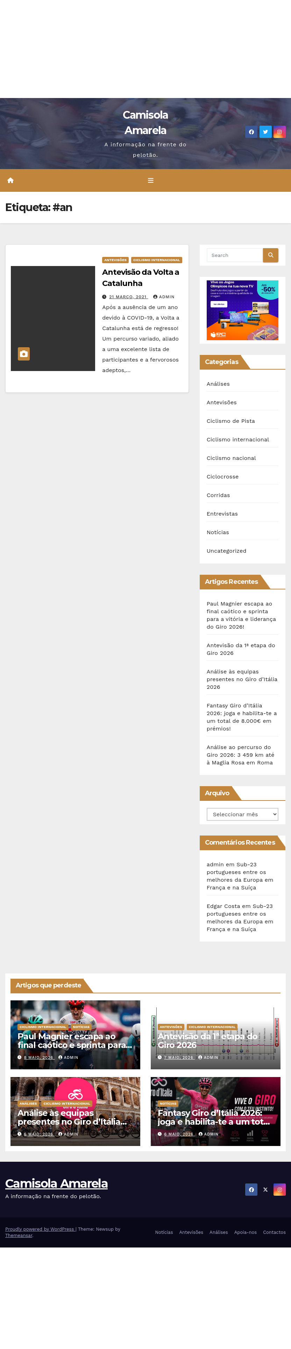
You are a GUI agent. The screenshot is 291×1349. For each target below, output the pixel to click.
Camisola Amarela (56, 1183)
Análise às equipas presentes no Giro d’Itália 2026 (242, 679)
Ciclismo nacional (231, 458)
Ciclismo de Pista (231, 421)
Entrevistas (222, 513)
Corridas (218, 495)
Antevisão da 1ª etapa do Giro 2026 (207, 1040)
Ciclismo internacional (156, 260)
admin (164, 296)
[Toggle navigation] (151, 181)
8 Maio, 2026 (39, 1057)
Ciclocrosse (223, 476)
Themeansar (18, 1235)
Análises (218, 383)
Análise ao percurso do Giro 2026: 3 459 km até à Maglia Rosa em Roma (241, 755)
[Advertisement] (145, 49)
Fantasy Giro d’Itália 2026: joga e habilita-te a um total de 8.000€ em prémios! (214, 1121)
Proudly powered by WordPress (40, 1229)
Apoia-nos (245, 1232)
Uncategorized (227, 550)
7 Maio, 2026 (179, 1057)
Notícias (218, 532)
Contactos (274, 1232)
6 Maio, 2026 (39, 1134)
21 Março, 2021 (128, 296)
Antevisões (115, 260)
